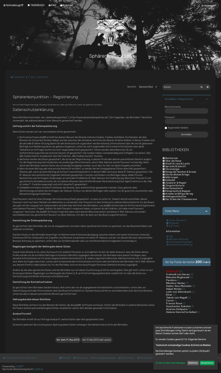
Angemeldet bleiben (178, 127)
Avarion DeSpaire (177, 309)
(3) (181, 271)
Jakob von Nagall (176, 297)
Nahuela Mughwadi (177, 277)
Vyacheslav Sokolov (178, 306)
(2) (191, 277)
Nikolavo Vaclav (175, 283)
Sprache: (131, 86)
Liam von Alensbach (178, 291)
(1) (175, 300)
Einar (169, 294)
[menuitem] (36, 5)
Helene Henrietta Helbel (181, 312)
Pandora (171, 280)
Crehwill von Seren (178, 274)
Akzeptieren (207, 363)
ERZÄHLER (172, 271)
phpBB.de (38, 369)
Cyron (170, 300)
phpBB (18, 366)
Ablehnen (193, 363)
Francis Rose (174, 303)
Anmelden (170, 99)
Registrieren (186, 99)
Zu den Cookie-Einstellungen (170, 363)
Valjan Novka (174, 288)
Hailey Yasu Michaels (179, 286)
